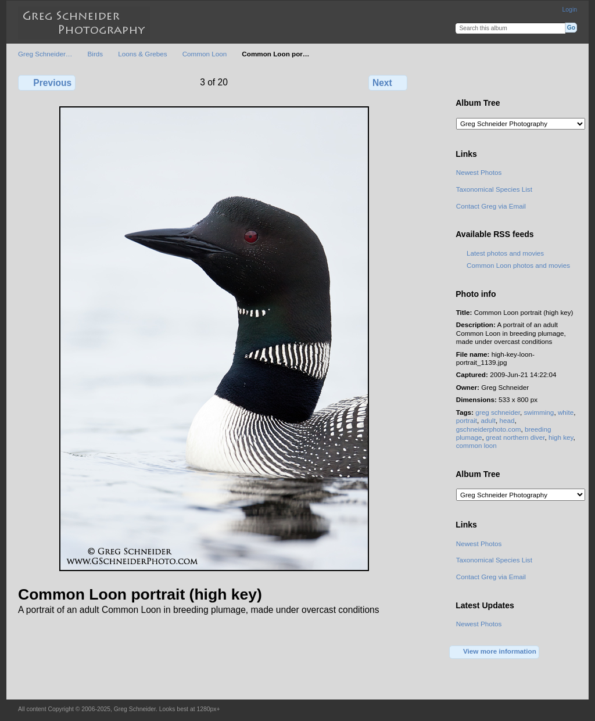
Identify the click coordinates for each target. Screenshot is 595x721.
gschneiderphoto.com (488, 429)
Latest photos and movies (505, 253)
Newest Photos (479, 172)
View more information (494, 652)
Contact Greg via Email (491, 206)
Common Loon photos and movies (518, 265)
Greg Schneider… (45, 54)
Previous (46, 82)
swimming (539, 412)
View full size (462, 81)
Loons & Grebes (142, 54)
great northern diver (515, 437)
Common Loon (204, 54)
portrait (466, 420)
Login (569, 9)
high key (561, 437)
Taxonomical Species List (494, 189)
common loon (476, 445)
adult (488, 420)
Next (387, 82)
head (506, 420)
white (566, 412)
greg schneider (497, 412)
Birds (95, 54)
